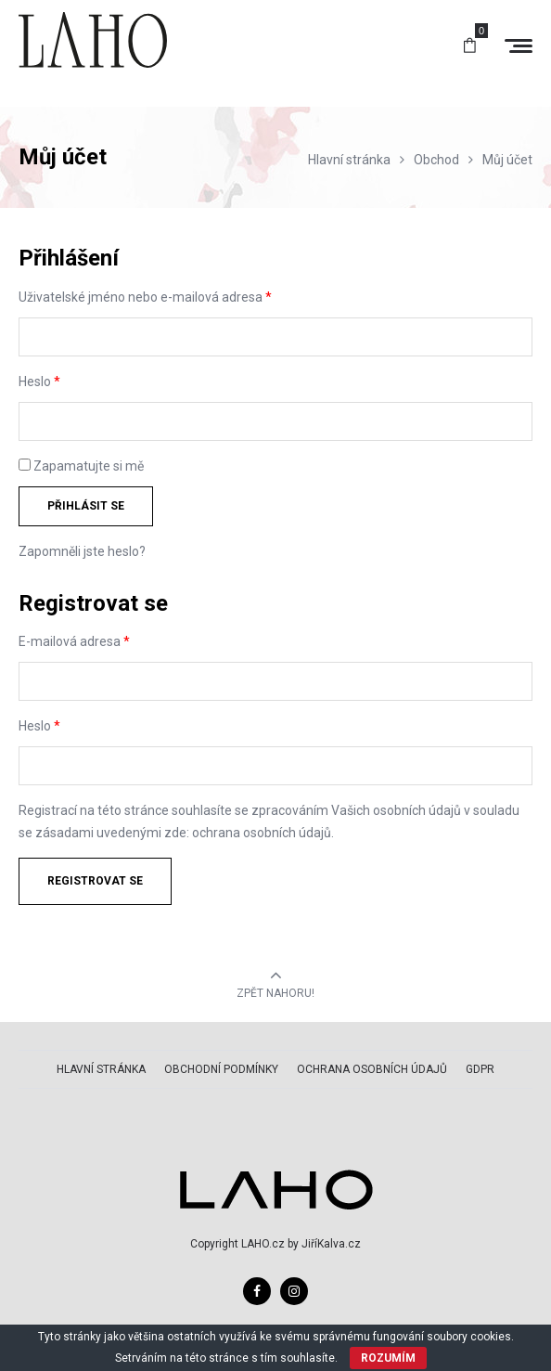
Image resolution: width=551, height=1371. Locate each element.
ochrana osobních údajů (261, 832)
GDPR (480, 1069)
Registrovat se (95, 880)
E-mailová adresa (74, 641)
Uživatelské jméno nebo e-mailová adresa (145, 297)
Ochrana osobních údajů (372, 1069)
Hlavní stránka (101, 1069)
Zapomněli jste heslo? (82, 551)
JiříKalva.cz (331, 1243)
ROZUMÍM (388, 1358)
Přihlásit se (85, 505)
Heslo (39, 381)
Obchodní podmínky (221, 1069)
